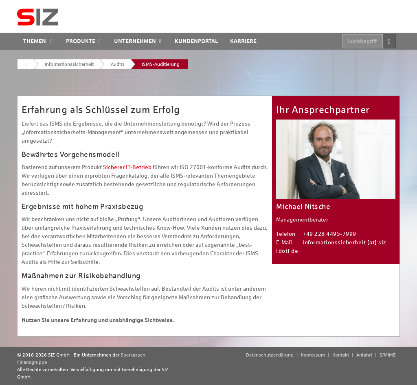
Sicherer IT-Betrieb (127, 167)
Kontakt (340, 355)
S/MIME (388, 355)
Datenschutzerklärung (270, 355)
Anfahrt (364, 355)
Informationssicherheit (69, 64)
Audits (118, 64)
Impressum (313, 355)
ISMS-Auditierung (161, 64)
